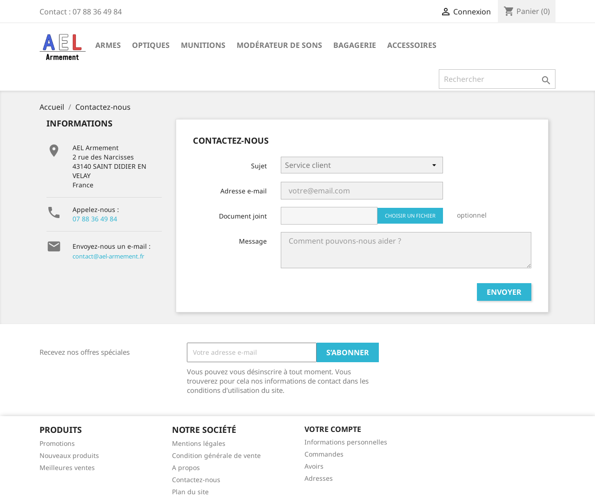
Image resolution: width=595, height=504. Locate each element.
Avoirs (314, 466)
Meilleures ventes (67, 467)
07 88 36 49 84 (95, 218)
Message (253, 241)
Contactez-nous (196, 479)
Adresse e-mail (243, 190)
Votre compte (332, 429)
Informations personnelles (345, 442)
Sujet (259, 165)
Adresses (318, 478)
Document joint (243, 216)
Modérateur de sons (279, 45)
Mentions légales (198, 443)
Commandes (324, 454)
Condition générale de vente (216, 455)
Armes (108, 45)
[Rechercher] (497, 79)
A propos (186, 467)
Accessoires (411, 45)
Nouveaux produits (69, 455)
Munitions (203, 45)
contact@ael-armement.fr (108, 256)
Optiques (151, 45)
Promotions (57, 443)
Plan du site (190, 491)
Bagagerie (354, 45)
